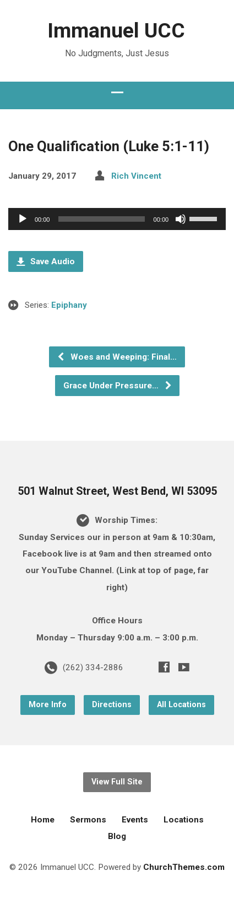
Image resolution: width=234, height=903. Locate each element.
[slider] (101, 219)
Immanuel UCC (116, 30)
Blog (117, 836)
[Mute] (180, 219)
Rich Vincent (136, 176)
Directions (112, 704)
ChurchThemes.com (184, 867)
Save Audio (46, 261)
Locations (184, 820)
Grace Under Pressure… (117, 386)
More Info (48, 704)
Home (43, 820)
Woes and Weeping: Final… (117, 357)
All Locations (181, 704)
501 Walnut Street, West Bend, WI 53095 (117, 491)
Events (135, 820)
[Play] (22, 219)
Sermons (88, 820)
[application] (117, 219)
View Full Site (117, 782)
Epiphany (69, 305)
